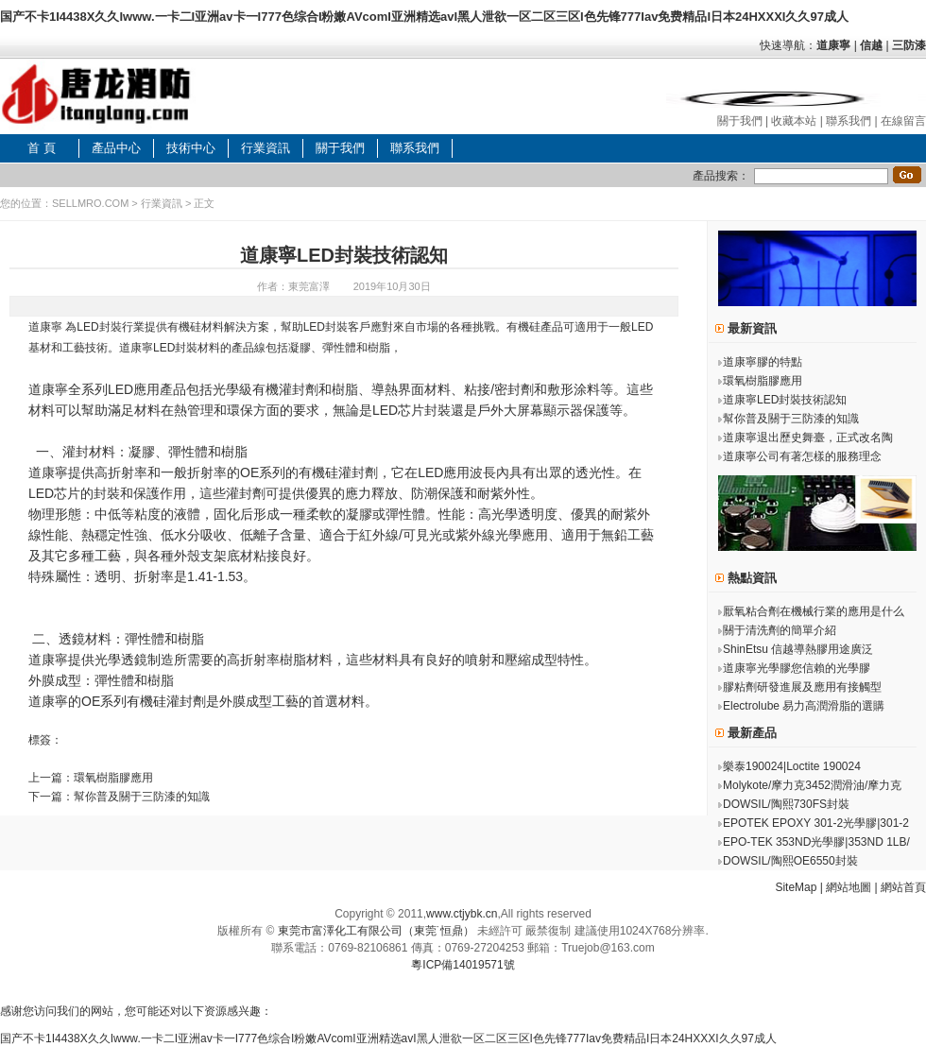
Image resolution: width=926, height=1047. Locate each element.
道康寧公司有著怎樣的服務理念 (802, 456)
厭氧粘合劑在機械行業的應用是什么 (813, 611)
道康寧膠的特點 (762, 362)
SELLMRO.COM (90, 203)
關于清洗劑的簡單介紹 (779, 630)
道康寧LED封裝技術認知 (785, 399)
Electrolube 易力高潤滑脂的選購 (803, 705)
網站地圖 (848, 887)
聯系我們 (848, 121)
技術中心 (190, 148)
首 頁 (41, 148)
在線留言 (903, 121)
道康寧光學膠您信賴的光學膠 (796, 668)
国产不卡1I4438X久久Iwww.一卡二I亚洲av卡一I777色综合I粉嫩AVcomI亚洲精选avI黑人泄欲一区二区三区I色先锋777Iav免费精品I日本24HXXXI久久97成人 (424, 16)
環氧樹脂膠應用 (113, 777)
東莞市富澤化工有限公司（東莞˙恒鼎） (376, 930)
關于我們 (740, 121)
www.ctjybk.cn (461, 913)
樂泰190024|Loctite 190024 (792, 766)
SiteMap (795, 887)
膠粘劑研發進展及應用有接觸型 (802, 687)
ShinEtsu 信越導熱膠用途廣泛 (798, 649)
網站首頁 (903, 887)
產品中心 (116, 148)
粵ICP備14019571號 (462, 964)
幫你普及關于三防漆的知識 (142, 796)
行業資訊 (265, 148)
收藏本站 (793, 121)
